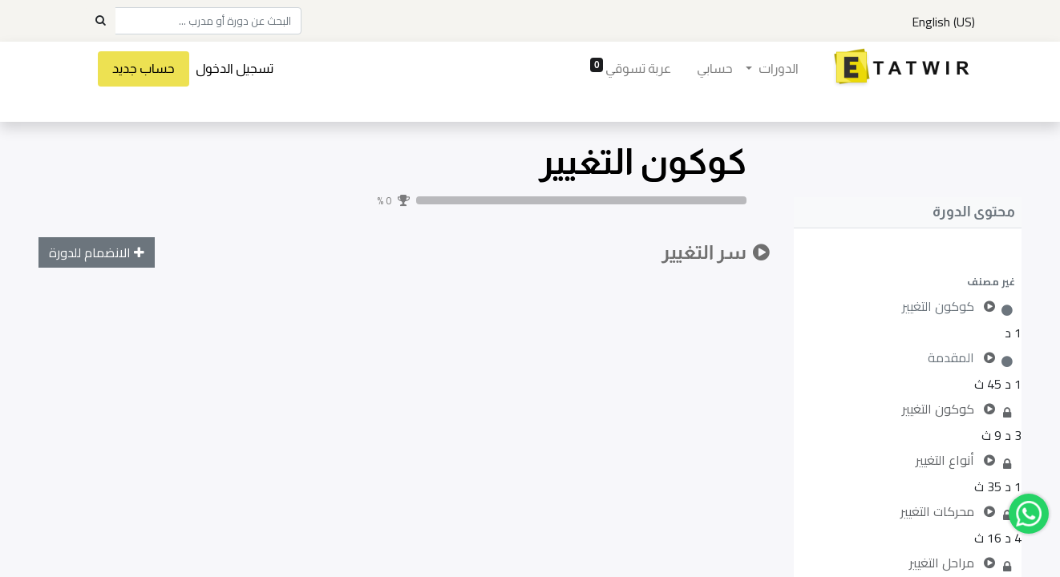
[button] (908, 281)
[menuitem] (714, 69)
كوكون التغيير (642, 161)
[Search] (100, 20)
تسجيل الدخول (234, 68)
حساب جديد (143, 68)
